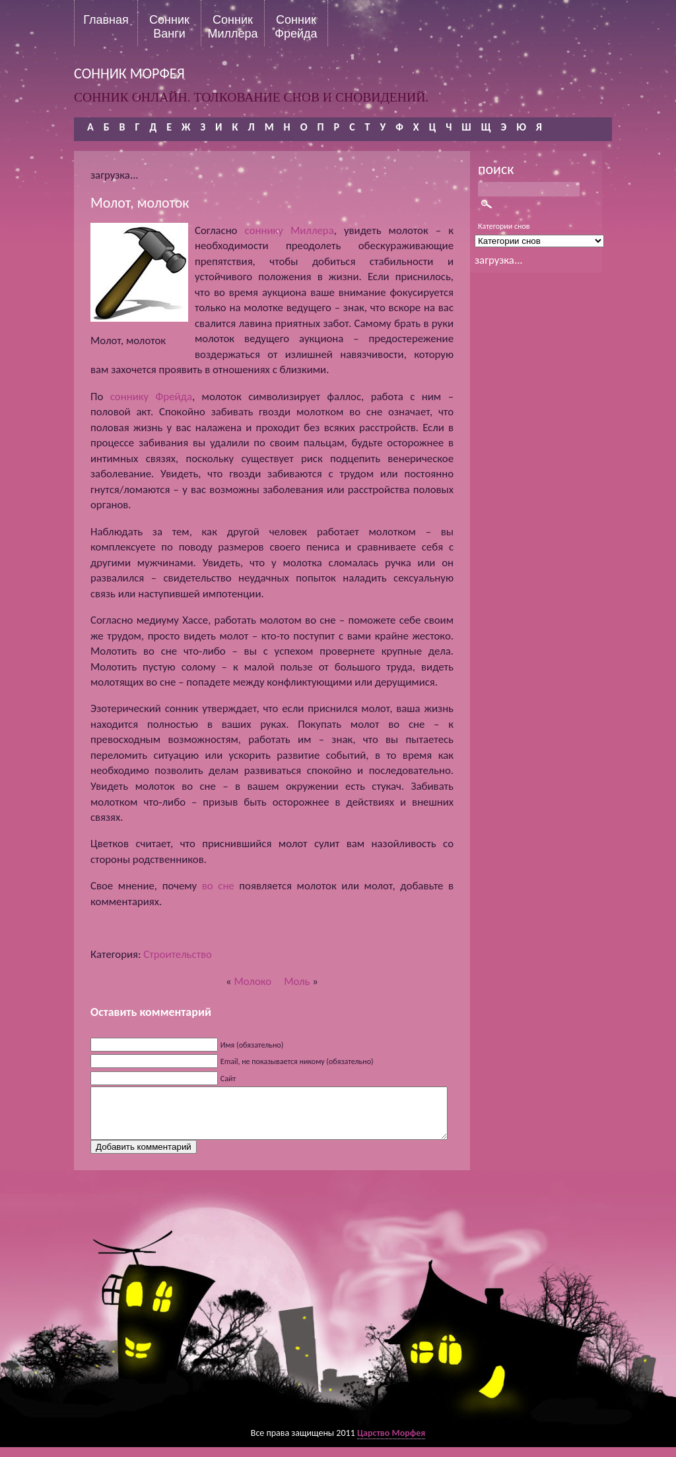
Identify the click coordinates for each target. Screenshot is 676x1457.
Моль (297, 981)
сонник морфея (129, 73)
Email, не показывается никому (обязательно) (297, 1061)
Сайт (228, 1078)
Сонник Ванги (169, 26)
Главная (106, 19)
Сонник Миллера (232, 26)
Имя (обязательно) (252, 1045)
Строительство (177, 954)
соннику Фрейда (151, 396)
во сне (218, 886)
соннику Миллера (289, 230)
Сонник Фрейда (296, 26)
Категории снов (504, 226)
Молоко (252, 981)
